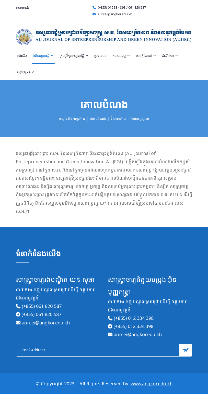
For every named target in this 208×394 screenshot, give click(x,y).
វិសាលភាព (118, 118)
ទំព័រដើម (22, 55)
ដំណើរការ (170, 55)
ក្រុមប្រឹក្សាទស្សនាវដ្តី (74, 55)
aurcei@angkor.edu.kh (115, 14)
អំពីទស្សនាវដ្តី (43, 55)
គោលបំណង (98, 118)
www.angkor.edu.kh (151, 383)
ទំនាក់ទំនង (22, 7)
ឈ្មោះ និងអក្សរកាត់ (72, 118)
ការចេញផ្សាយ (140, 118)
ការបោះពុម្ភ (121, 55)
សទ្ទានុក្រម (25, 72)
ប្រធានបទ (100, 55)
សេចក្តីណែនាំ (146, 55)
